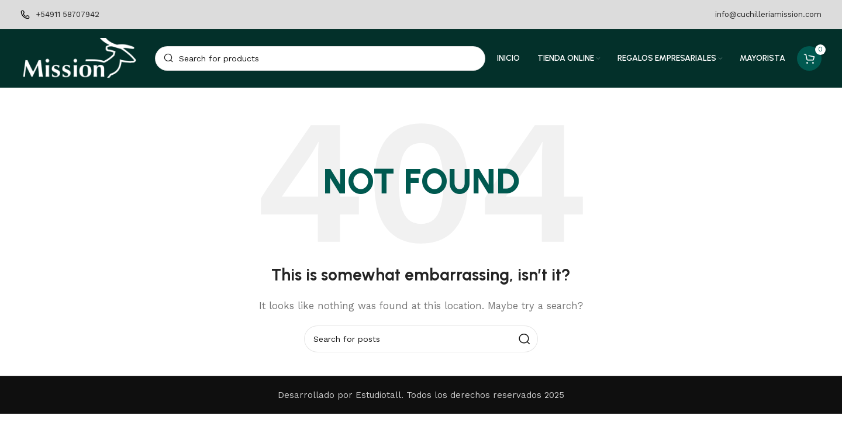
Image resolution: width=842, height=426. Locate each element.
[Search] (320, 64)
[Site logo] (81, 63)
